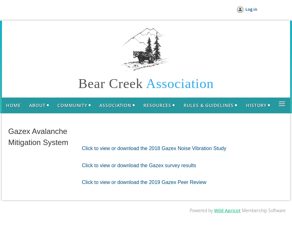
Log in (251, 9)
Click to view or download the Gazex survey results (139, 165)
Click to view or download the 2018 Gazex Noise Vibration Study (154, 148)
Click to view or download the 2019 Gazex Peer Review (144, 182)
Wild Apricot (227, 210)
